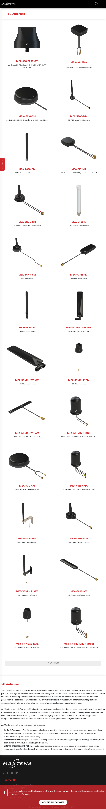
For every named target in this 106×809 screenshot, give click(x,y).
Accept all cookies (53, 802)
